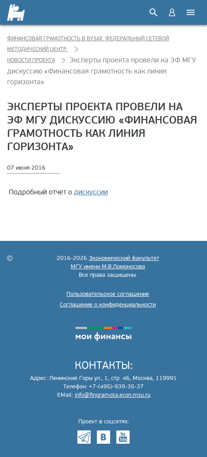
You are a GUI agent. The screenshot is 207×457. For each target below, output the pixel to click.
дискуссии (91, 192)
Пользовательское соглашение (107, 294)
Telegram (84, 437)
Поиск (153, 12)
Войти (172, 12)
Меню (190, 12)
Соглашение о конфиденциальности (108, 304)
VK (103, 437)
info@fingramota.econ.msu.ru (112, 395)
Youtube (123, 437)
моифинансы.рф (103, 334)
